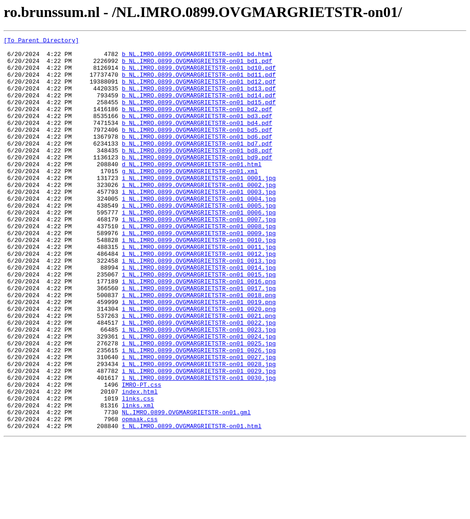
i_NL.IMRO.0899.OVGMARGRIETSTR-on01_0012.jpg (198, 297)
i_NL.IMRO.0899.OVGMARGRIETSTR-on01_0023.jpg (198, 388)
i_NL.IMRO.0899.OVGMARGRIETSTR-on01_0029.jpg (198, 438)
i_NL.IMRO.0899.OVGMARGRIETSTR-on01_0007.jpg (198, 256)
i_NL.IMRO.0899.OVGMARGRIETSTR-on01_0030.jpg (198, 446)
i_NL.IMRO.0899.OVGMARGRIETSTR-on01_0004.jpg (198, 231)
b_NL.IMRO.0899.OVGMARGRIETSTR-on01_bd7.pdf (197, 165)
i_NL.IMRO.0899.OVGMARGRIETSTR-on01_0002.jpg (198, 215)
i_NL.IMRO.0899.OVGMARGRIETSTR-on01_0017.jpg (198, 339)
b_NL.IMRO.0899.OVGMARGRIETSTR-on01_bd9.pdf (197, 182)
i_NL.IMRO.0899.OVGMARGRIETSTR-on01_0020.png (198, 364)
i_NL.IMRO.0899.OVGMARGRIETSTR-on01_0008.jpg (198, 264)
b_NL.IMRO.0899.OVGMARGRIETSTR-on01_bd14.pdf (198, 107)
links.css (138, 471)
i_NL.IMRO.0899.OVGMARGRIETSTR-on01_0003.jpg (198, 223)
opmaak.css (139, 496)
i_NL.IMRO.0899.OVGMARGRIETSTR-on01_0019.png (198, 355)
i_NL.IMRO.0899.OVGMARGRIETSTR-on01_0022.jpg (198, 380)
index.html (139, 463)
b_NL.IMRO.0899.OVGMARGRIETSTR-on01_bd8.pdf (197, 173)
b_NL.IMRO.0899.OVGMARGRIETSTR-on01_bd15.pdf (198, 116)
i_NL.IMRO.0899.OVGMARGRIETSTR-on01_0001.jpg (198, 207)
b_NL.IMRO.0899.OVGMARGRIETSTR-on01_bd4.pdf (197, 140)
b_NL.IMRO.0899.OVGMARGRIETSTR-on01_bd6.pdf (197, 157)
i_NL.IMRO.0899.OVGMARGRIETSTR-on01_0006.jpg (198, 248)
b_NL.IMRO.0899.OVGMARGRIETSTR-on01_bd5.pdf (197, 149)
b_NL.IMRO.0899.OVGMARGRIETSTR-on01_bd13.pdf (198, 99)
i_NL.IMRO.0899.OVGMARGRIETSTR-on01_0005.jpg (198, 240)
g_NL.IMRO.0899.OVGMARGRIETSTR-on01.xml (189, 198)
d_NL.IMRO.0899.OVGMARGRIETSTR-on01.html (191, 190)
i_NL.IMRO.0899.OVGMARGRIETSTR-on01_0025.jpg (198, 405)
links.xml (138, 479)
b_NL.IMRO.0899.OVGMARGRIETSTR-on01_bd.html (197, 58)
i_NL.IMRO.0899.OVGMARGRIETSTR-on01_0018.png (198, 347)
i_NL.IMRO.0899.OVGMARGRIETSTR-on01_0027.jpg (198, 421)
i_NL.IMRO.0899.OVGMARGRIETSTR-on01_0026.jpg (198, 413)
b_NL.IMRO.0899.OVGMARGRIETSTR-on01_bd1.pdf (197, 66)
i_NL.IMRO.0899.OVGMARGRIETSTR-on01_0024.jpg (198, 397)
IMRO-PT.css (141, 455)
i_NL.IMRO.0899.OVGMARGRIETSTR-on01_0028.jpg (198, 430)
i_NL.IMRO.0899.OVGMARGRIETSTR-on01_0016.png (198, 331)
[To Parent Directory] (41, 41)
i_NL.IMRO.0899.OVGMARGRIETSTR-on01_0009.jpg (198, 273)
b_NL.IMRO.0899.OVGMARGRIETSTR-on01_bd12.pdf (198, 91)
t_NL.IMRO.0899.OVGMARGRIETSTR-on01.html (191, 504)
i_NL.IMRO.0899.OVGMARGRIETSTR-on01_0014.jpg (198, 314)
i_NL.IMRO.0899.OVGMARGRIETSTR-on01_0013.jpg (198, 306)
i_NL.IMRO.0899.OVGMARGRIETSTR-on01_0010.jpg (198, 281)
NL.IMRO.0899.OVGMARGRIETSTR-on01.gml (186, 488)
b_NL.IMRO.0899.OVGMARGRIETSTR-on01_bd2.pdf (197, 124)
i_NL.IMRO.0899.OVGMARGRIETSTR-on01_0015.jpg (198, 322)
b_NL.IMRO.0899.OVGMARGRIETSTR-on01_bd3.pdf (197, 132)
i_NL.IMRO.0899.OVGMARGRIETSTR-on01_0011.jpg (198, 289)
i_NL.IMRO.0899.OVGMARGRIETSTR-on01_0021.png (198, 372)
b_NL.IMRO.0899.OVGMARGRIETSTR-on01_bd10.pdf (198, 74)
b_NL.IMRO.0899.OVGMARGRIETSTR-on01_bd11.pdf (198, 83)
